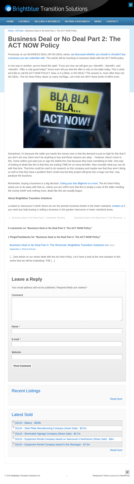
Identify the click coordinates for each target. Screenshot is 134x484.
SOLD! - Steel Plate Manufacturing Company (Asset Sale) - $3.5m (51, 432)
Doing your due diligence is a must (79, 183)
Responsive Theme (101, 480)
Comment (17, 295)
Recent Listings (26, 395)
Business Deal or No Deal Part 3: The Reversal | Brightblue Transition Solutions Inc (59, 244)
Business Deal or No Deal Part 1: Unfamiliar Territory (38, 217)
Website (16, 356)
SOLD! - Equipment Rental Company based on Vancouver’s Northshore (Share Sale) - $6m (64, 443)
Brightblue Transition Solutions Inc (25, 480)
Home (10, 21)
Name (15, 330)
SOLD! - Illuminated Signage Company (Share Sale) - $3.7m (47, 437)
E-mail (15, 343)
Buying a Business (77, 21)
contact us (117, 206)
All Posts (19, 31)
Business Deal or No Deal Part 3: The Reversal (98, 217)
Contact (112, 21)
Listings (24, 21)
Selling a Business (47, 21)
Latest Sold (22, 419)
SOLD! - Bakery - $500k (28, 427)
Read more (116, 403)
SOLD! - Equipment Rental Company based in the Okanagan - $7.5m (52, 448)
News (98, 21)
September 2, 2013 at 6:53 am (23, 249)
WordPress (125, 480)
